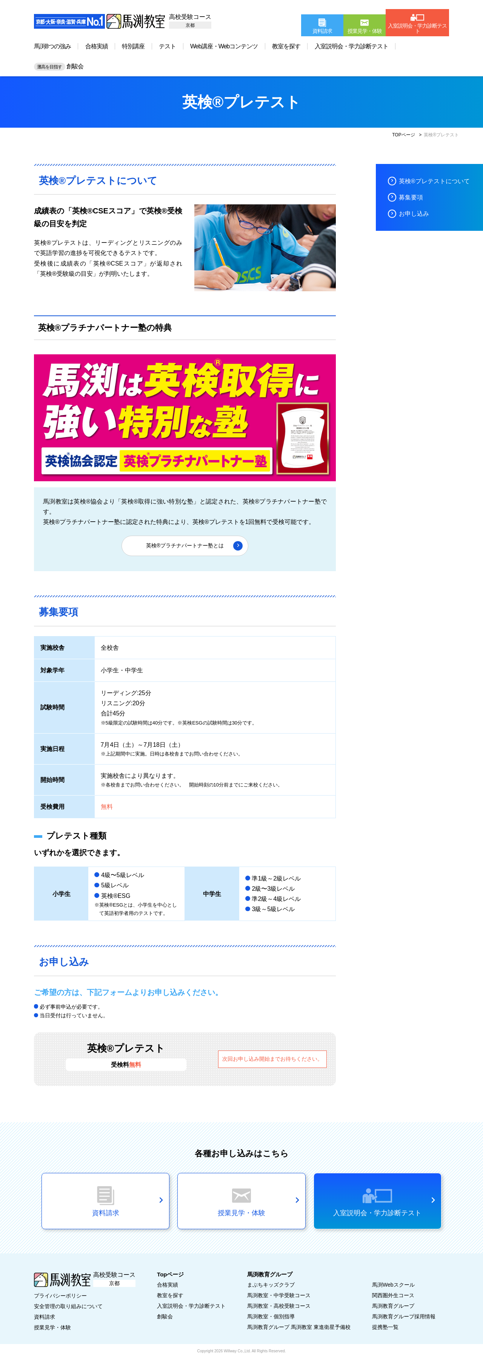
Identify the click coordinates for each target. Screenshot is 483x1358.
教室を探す (286, 46)
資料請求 (44, 1317)
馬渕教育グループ (393, 1306)
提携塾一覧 (385, 1327)
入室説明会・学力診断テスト (351, 46)
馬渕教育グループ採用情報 (403, 1316)
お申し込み (414, 213)
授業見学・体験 (52, 1327)
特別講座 (133, 46)
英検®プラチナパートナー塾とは (185, 545)
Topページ (170, 1274)
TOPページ (403, 134)
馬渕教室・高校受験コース (279, 1306)
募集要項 (411, 197)
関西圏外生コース (393, 1295)
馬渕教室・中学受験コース (279, 1295)
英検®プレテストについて (434, 181)
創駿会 (58, 66)
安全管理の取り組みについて (68, 1306)
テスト (167, 46)
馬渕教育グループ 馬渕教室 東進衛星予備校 (299, 1327)
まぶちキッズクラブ (271, 1285)
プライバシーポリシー (60, 1296)
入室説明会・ (191, 1306)
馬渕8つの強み (52, 46)
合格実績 (96, 46)
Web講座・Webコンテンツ (224, 46)
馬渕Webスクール (393, 1285)
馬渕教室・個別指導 (271, 1316)
